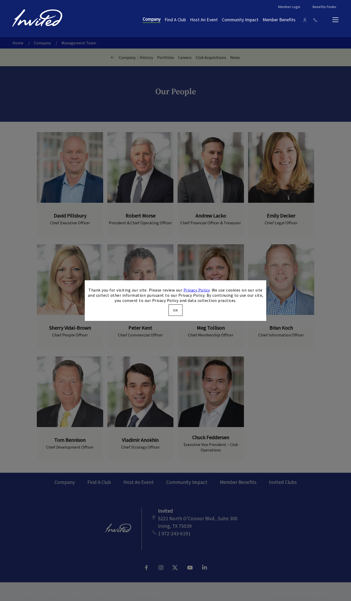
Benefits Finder (324, 6)
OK (175, 310)
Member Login (289, 6)
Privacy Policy (197, 289)
